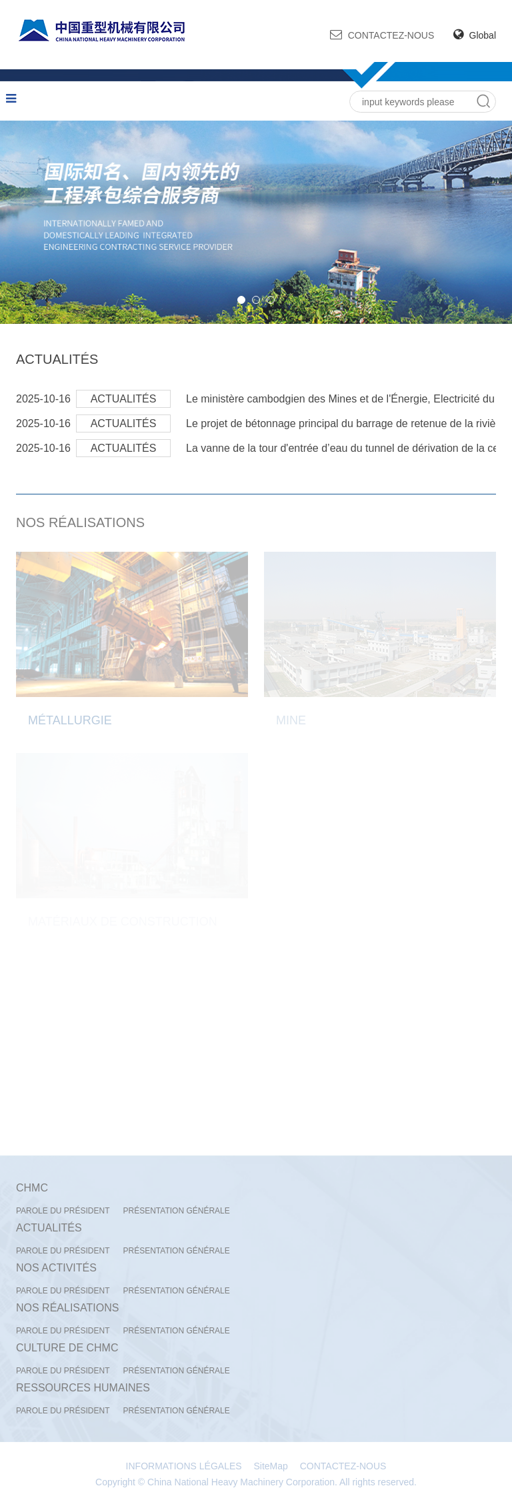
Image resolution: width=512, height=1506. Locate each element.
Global (474, 35)
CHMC (32, 1187)
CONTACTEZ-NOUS (382, 35)
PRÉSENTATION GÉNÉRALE (176, 1210)
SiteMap (271, 1466)
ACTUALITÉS (57, 359)
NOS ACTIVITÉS (56, 1267)
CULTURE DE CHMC (67, 1347)
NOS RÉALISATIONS (80, 522)
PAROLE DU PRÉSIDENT (62, 1210)
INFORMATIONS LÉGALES (184, 1466)
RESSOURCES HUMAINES (83, 1387)
